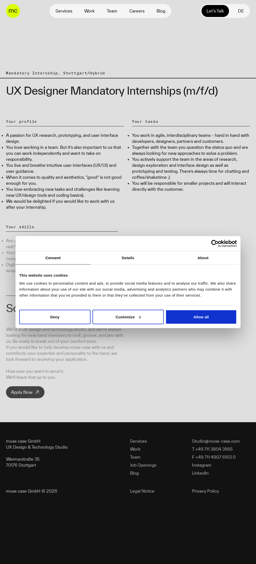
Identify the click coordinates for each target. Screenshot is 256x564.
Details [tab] (128, 257)
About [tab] (203, 257)
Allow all (201, 317)
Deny (55, 317)
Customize (128, 317)
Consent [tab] (53, 257)
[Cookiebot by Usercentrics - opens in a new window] (215, 243)
